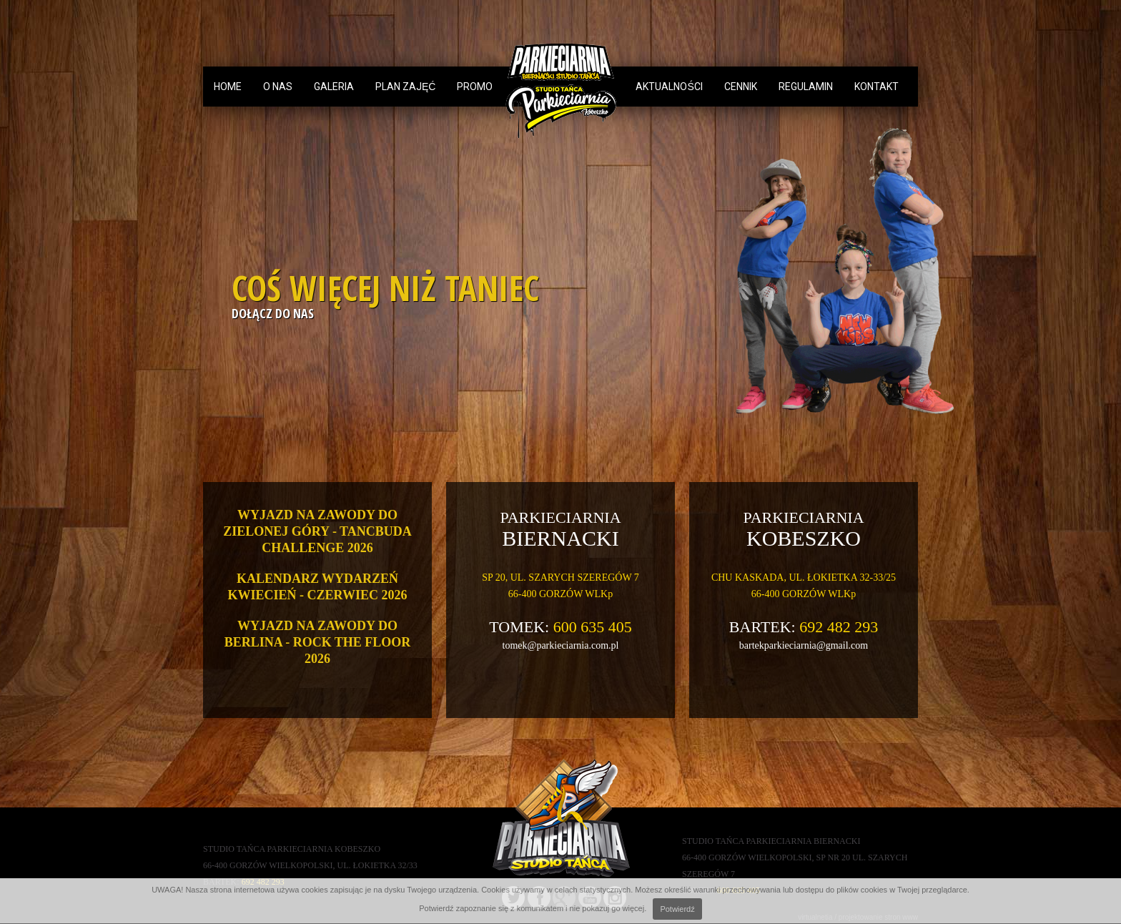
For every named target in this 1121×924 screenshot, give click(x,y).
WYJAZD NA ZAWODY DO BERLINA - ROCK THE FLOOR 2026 (317, 642)
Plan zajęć (405, 86)
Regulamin (806, 86)
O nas (277, 86)
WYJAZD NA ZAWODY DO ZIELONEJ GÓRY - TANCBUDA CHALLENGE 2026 (317, 531)
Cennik (740, 86)
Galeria (334, 86)
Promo (475, 86)
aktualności (669, 86)
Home (228, 86)
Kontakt (876, 86)
